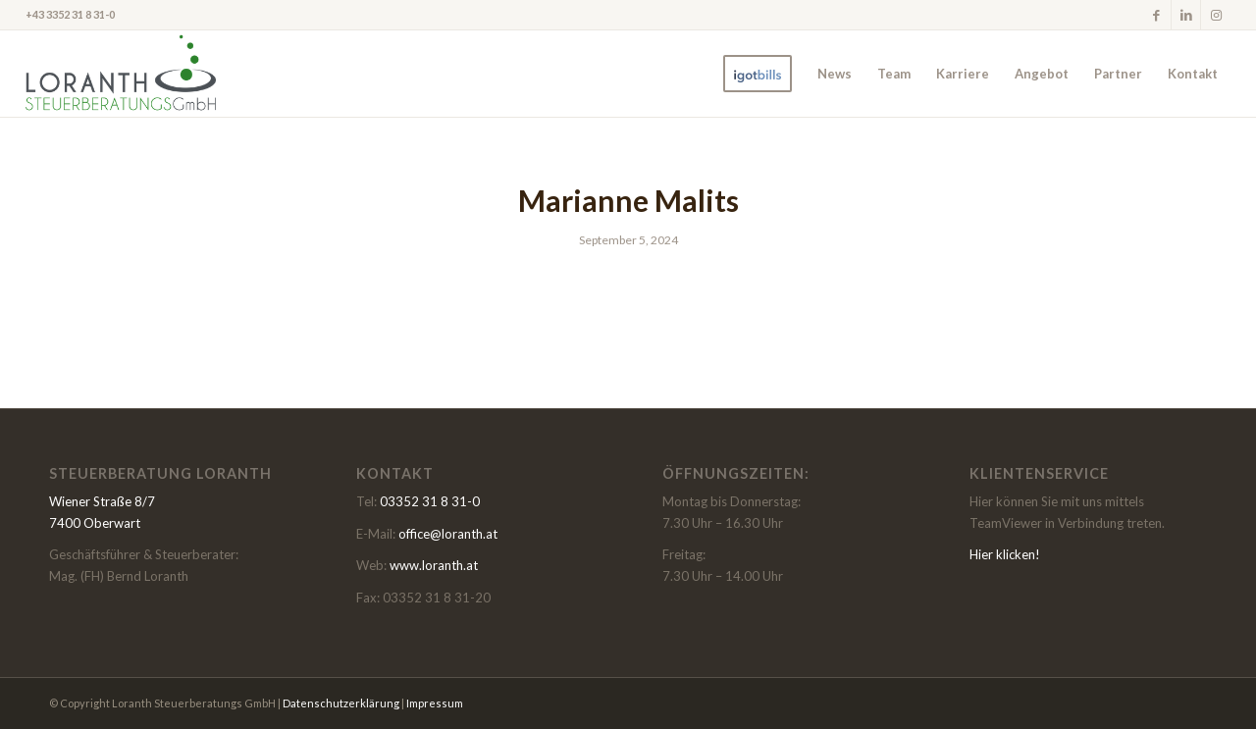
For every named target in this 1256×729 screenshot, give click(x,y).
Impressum (434, 703)
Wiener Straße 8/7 (102, 501)
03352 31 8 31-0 (430, 501)
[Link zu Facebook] (1156, 14)
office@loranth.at (447, 534)
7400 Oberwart (94, 523)
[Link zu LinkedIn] (1186, 14)
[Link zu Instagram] (1215, 14)
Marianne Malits (628, 200)
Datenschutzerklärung (341, 703)
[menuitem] (757, 73)
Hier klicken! (1004, 554)
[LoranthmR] (121, 73)
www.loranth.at (434, 565)
